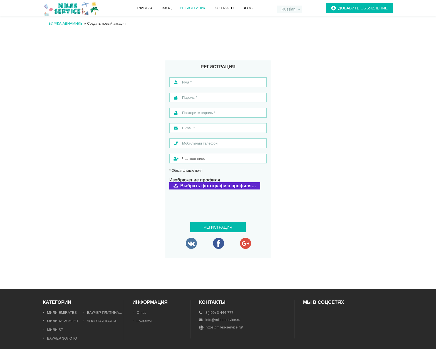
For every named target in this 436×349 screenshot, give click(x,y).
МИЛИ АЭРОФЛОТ (63, 321)
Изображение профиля (194, 180)
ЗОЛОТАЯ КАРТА (102, 321)
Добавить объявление (363, 8)
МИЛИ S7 (55, 330)
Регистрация (193, 8)
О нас (141, 312)
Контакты (224, 8)
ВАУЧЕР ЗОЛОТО (62, 338)
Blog (247, 8)
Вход (167, 8)
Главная (145, 8)
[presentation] (211, 201)
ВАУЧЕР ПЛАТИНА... (104, 312)
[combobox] (289, 9)
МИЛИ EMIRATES (62, 312)
